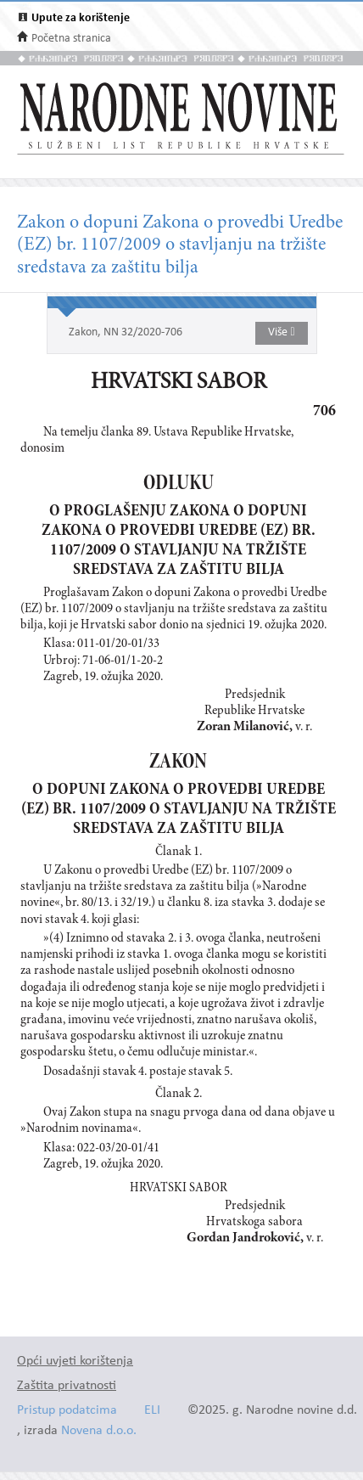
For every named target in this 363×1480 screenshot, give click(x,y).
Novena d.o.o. (99, 1431)
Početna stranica (71, 38)
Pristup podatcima (67, 1411)
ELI (152, 1411)
